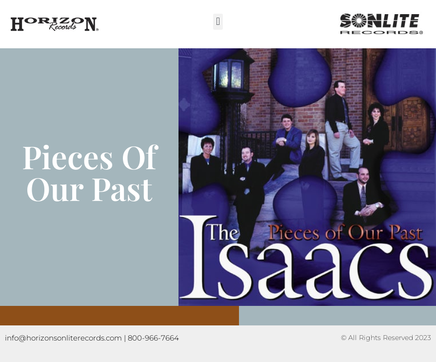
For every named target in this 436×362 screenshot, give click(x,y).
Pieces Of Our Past (89, 172)
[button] (217, 22)
